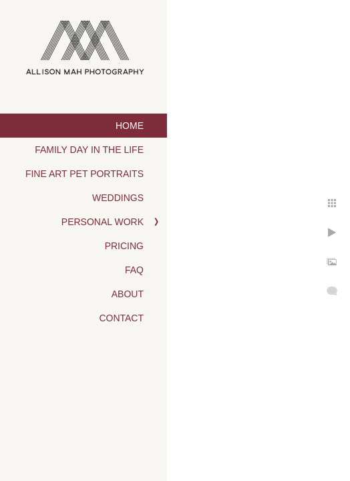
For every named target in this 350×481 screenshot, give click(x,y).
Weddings (118, 197)
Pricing (124, 245)
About (128, 294)
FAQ (134, 270)
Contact (121, 318)
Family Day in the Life (89, 149)
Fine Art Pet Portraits (84, 173)
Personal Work (102, 221)
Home (130, 125)
